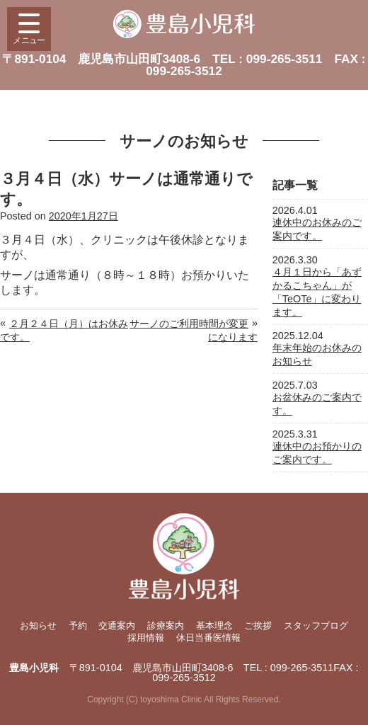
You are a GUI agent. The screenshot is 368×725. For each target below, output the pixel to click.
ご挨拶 (258, 625)
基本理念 (214, 625)
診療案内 (165, 625)
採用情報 (145, 637)
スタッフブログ (316, 625)
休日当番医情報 (208, 637)
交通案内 (116, 625)
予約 (78, 625)
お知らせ (38, 625)
